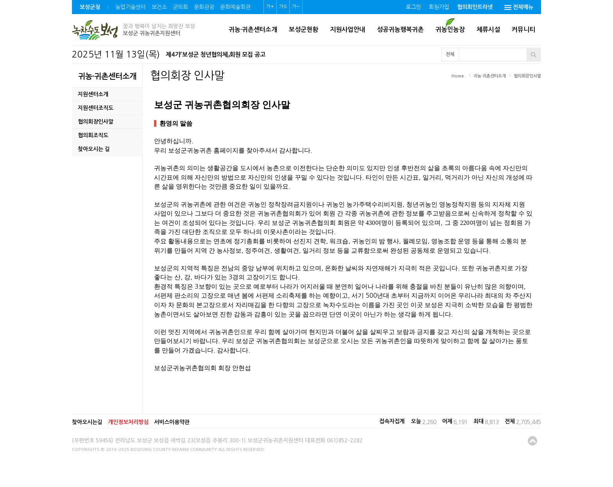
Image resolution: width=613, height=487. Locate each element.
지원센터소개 (93, 94)
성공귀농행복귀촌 (400, 29)
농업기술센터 (130, 7)
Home (458, 76)
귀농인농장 (450, 29)
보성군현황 (303, 29)
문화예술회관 (235, 7)
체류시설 (488, 29)
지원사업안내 (347, 29)
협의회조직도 (93, 135)
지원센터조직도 (95, 108)
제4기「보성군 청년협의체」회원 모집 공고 (215, 55)
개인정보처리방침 (128, 422)
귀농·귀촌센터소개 (253, 29)
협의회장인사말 (95, 121)
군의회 (180, 7)
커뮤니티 (523, 29)
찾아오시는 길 (94, 149)
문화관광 (204, 7)
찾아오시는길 (87, 422)
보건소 (159, 7)
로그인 (413, 7)
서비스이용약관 (172, 422)
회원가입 (439, 7)
